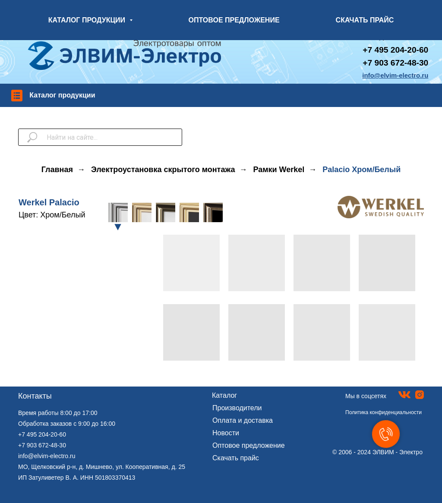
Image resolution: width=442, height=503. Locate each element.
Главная (57, 169)
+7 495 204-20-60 (42, 434)
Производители (237, 408)
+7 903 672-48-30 (395, 62)
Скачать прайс (235, 458)
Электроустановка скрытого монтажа (163, 169)
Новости (225, 433)
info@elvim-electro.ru (46, 456)
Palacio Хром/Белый (361, 169)
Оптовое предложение (248, 445)
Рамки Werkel (278, 169)
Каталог (224, 395)
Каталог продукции (62, 95)
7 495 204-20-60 (397, 49)
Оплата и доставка (242, 420)
